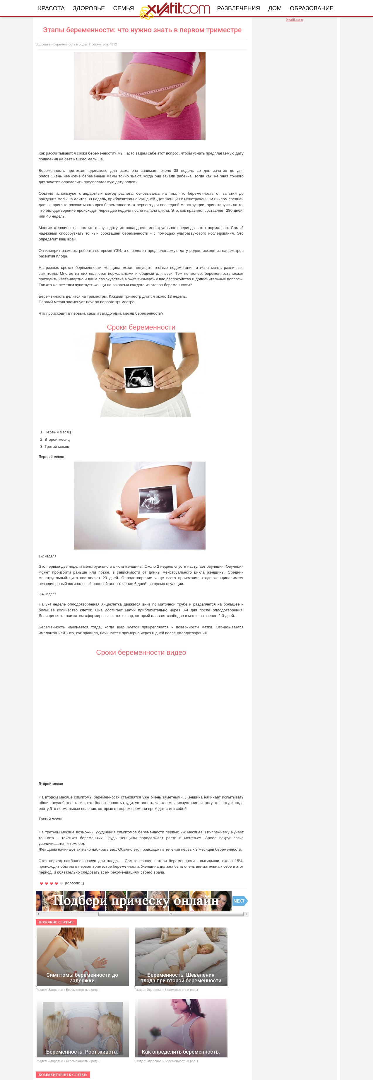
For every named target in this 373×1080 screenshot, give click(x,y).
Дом (275, 8)
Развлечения (238, 8)
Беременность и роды (70, 44)
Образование (311, 8)
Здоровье (89, 8)
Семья (123, 8)
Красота (51, 8)
